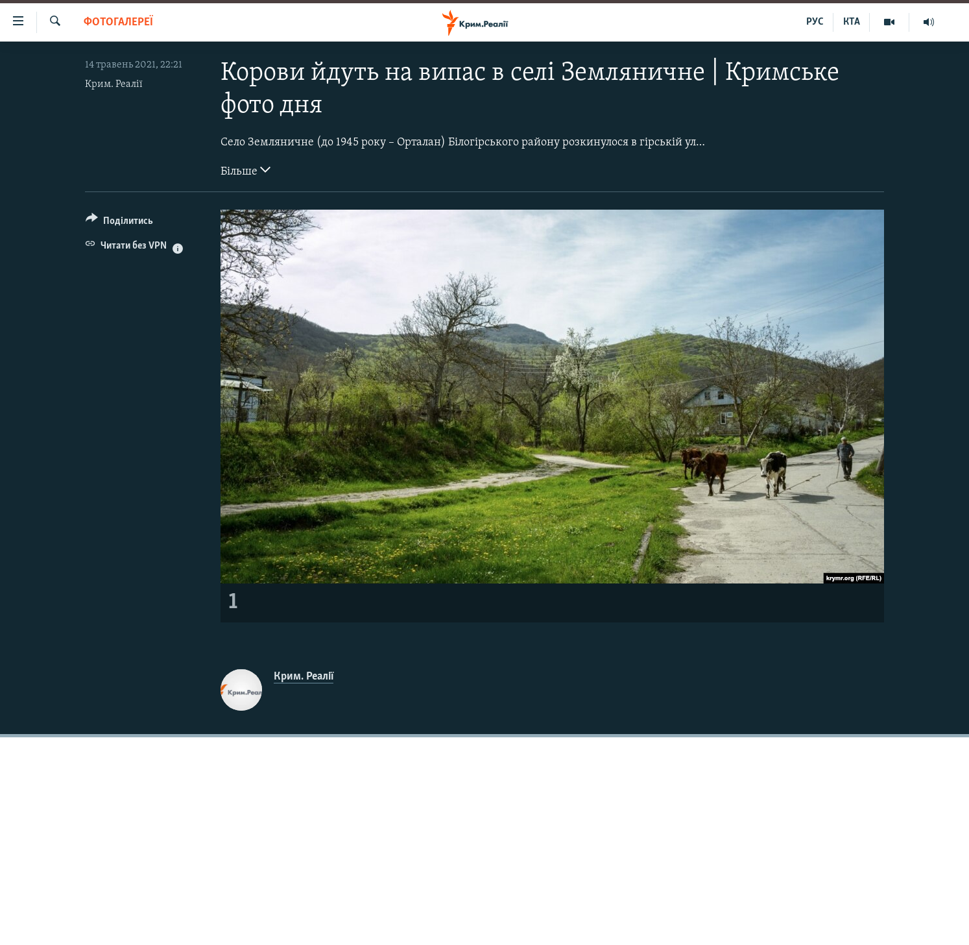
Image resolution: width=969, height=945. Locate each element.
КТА (851, 22)
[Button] (119, 223)
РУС (815, 22)
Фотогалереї (118, 22)
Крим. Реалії (114, 84)
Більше (245, 170)
